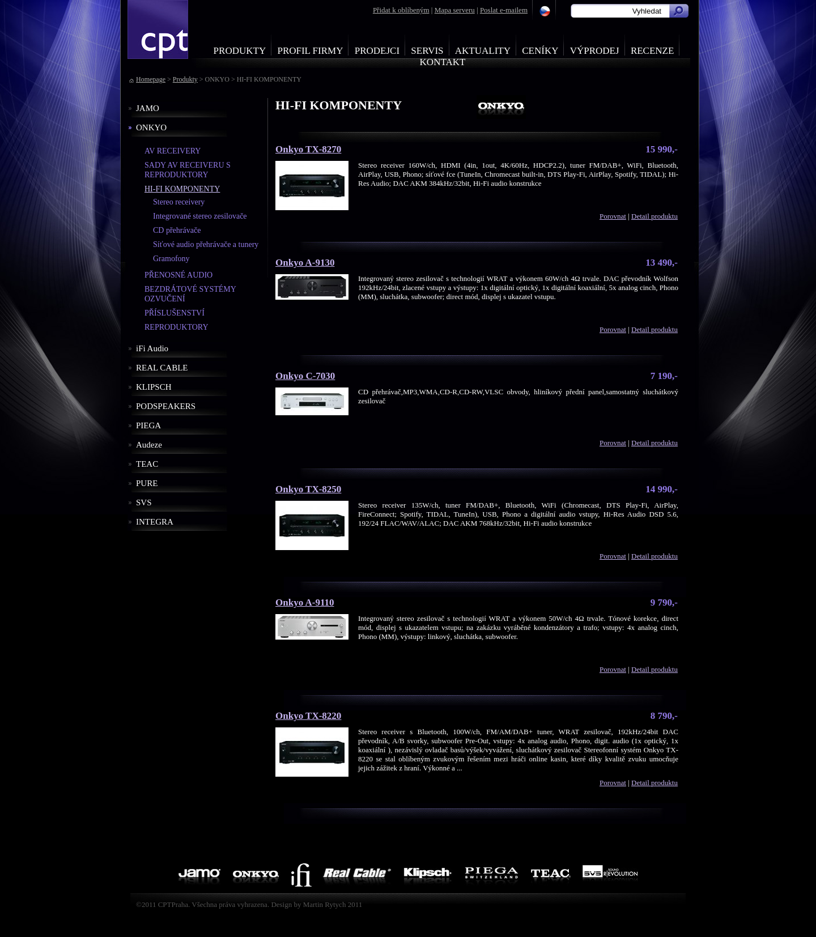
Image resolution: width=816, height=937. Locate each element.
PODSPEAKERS (166, 406)
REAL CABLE (162, 367)
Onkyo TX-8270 (308, 149)
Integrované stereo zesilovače (200, 216)
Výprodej (594, 50)
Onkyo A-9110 (304, 602)
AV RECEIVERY (172, 151)
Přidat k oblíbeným (401, 10)
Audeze (149, 444)
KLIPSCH (154, 386)
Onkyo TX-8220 (308, 715)
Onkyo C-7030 (305, 375)
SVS (144, 502)
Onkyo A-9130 (304, 262)
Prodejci (377, 50)
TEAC (147, 463)
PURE (147, 483)
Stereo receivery (179, 202)
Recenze (652, 50)
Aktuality (483, 50)
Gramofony (171, 258)
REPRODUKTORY (176, 327)
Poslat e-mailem (504, 10)
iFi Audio (152, 348)
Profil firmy (310, 50)
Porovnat (613, 216)
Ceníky (540, 50)
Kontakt (443, 62)
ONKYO (151, 127)
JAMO (147, 108)
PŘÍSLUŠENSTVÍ (174, 313)
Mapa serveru (455, 10)
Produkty (240, 50)
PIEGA (148, 425)
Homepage (150, 79)
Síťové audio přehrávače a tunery (205, 244)
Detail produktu (654, 216)
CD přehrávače (177, 230)
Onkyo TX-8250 (308, 489)
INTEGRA (154, 521)
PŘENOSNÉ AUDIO (178, 275)
